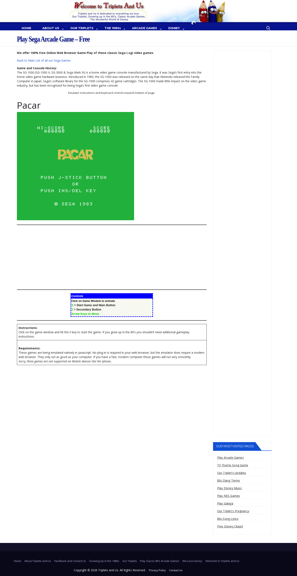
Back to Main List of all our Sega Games (44, 60)
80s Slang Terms (228, 480)
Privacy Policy (157, 570)
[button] (268, 28)
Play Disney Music (229, 488)
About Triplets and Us (37, 561)
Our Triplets (129, 561)
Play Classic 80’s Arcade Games (159, 561)
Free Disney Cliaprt (230, 526)
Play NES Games (228, 496)
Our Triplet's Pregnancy (233, 511)
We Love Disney (192, 561)
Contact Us (176, 570)
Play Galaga (225, 503)
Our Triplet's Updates (231, 473)
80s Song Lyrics (228, 519)
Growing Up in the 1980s (104, 561)
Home (17, 561)
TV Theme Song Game (232, 465)
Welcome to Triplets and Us (222, 561)
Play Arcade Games (230, 457)
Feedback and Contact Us (70, 561)
